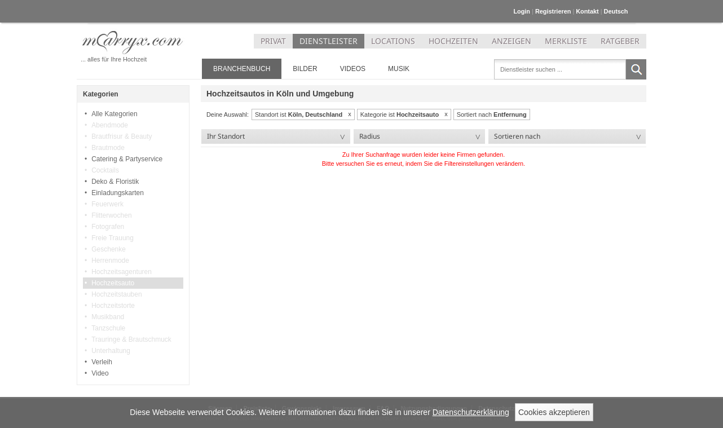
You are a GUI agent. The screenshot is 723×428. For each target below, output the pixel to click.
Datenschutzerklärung (471, 412)
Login (521, 11)
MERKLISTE (566, 41)
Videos (352, 69)
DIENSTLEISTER (328, 41)
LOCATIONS (393, 41)
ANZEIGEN (511, 41)
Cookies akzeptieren (554, 412)
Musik (398, 69)
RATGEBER (620, 41)
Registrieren (553, 11)
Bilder (305, 69)
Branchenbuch (241, 69)
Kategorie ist (399, 114)
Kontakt (587, 11)
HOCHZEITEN (453, 41)
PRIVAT (273, 41)
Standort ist (298, 114)
